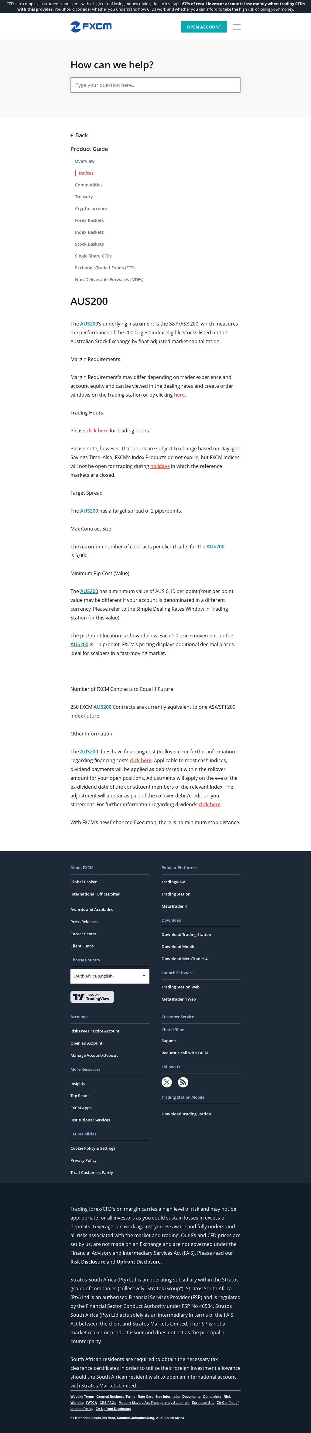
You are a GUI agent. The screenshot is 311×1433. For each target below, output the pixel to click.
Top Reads (79, 1095)
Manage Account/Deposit (94, 1055)
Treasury (84, 197)
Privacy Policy (83, 1160)
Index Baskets (89, 232)
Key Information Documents (178, 1396)
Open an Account (86, 1043)
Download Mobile (178, 946)
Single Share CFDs (93, 256)
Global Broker (83, 882)
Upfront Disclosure (139, 1261)
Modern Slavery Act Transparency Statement (154, 1402)
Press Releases (83, 921)
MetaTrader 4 (174, 906)
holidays (160, 466)
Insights (77, 1083)
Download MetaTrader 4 (184, 958)
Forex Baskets (89, 220)
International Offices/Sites (95, 894)
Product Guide (89, 148)
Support (169, 1040)
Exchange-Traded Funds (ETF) (105, 268)
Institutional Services (90, 1120)
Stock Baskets (89, 244)
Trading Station (176, 894)
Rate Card (146, 1396)
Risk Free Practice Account (94, 1031)
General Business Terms (115, 1396)
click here (97, 430)
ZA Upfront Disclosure (113, 1409)
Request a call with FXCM (185, 1053)
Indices (86, 173)
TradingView (173, 882)
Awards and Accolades (91, 909)
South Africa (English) (93, 976)
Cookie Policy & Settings (92, 1148)
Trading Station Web (181, 987)
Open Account (204, 27)
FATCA (91, 1402)
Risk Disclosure (87, 1261)
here (179, 394)
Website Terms (82, 1396)
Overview (84, 161)
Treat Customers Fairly (91, 1172)
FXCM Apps (80, 1108)
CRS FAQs (108, 1402)
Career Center (83, 934)
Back (79, 135)
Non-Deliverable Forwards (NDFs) (109, 279)
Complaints (212, 1396)
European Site (203, 1402)
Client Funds (82, 946)
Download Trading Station (186, 934)
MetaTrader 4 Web (179, 999)
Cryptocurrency (91, 208)
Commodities (89, 185)
